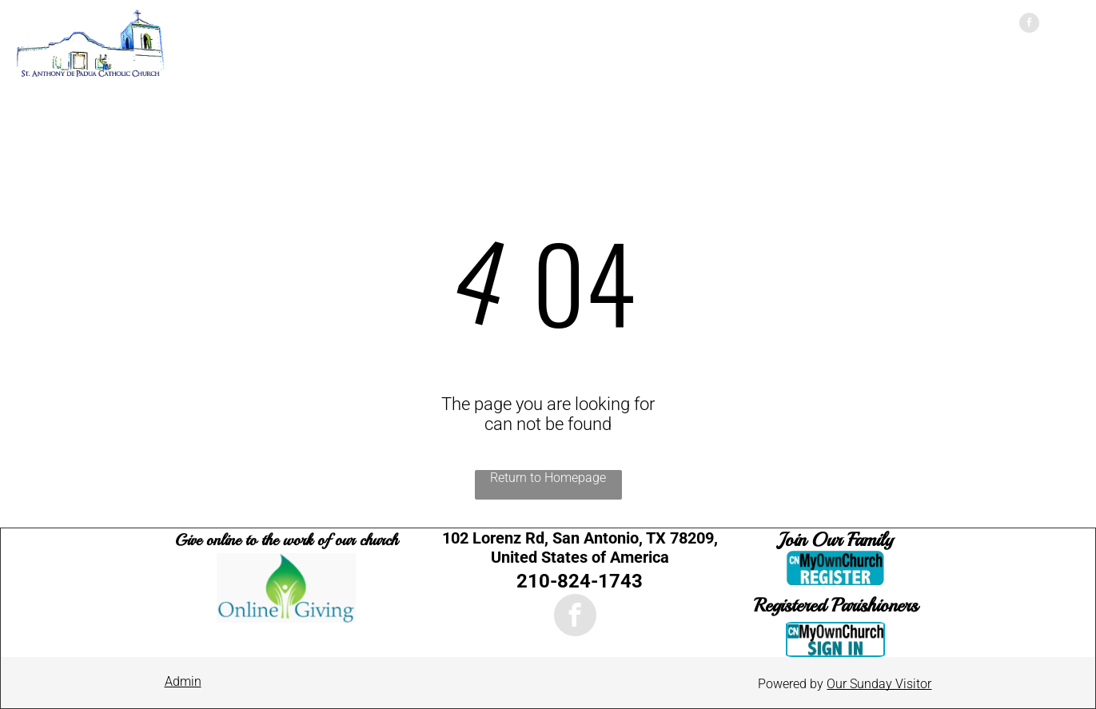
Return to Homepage (548, 477)
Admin (183, 681)
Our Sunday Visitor (879, 683)
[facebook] (1029, 25)
